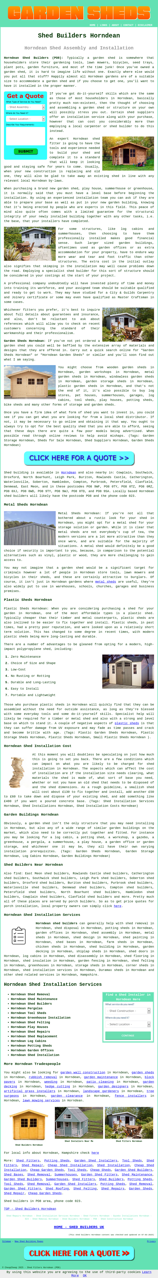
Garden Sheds (140, 1188)
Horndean (68, 472)
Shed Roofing (57, 1188)
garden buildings (135, 243)
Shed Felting (85, 1188)
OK (85, 1275)
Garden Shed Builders (133, 1170)
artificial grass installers (29, 1091)
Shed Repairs (113, 1188)
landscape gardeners (101, 1091)
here (117, 906)
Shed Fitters (28, 1160)
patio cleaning (100, 1082)
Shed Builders (111, 1179)
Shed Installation (113, 1165)
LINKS (103, 25)
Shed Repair (32, 1165)
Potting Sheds (57, 1160)
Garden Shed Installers (95, 1160)
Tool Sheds (132, 1160)
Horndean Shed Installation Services (53, 984)
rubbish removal (43, 1077)
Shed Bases (13, 1174)
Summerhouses (66, 1174)
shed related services (34, 974)
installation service (86, 117)
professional (19, 283)
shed (96, 138)
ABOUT (115, 25)
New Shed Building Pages (29, 1241)
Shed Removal (38, 1174)
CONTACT (128, 25)
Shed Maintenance (137, 1174)
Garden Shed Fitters (99, 1174)
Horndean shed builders (56, 923)
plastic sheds (127, 723)
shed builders (16, 496)
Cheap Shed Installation (70, 1165)
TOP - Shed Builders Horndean (30, 1209)
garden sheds (143, 1072)
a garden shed (101, 58)
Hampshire (88, 974)
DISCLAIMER (145, 25)
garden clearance (67, 1096)
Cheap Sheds (100, 1170)
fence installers (130, 1096)
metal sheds (105, 582)
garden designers (113, 1086)
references (13, 324)
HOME (93, 25)
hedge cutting (57, 1086)
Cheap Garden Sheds (47, 1170)
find (17, 873)
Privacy (151, 1241)
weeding (50, 1082)
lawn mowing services (41, 1100)
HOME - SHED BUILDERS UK (79, 1227)
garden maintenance (101, 1077)
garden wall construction (82, 1072)
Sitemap (6, 1241)
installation (87, 198)
